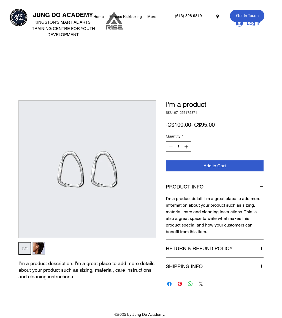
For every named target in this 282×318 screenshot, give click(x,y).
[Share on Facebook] (169, 284)
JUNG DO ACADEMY (63, 14)
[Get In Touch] (247, 16)
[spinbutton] (178, 146)
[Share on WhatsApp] (190, 284)
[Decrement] (170, 146)
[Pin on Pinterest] (180, 284)
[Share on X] (200, 284)
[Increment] (186, 146)
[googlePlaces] (217, 16)
